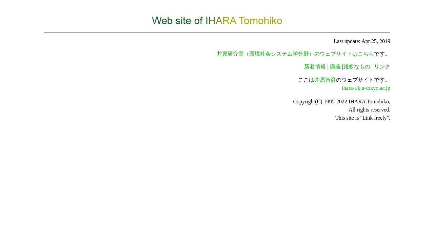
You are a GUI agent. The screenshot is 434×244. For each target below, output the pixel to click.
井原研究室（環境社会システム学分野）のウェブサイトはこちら (295, 54)
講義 (335, 66)
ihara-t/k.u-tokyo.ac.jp (366, 88)
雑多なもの (356, 66)
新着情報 (315, 66)
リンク (382, 66)
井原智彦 (325, 80)
